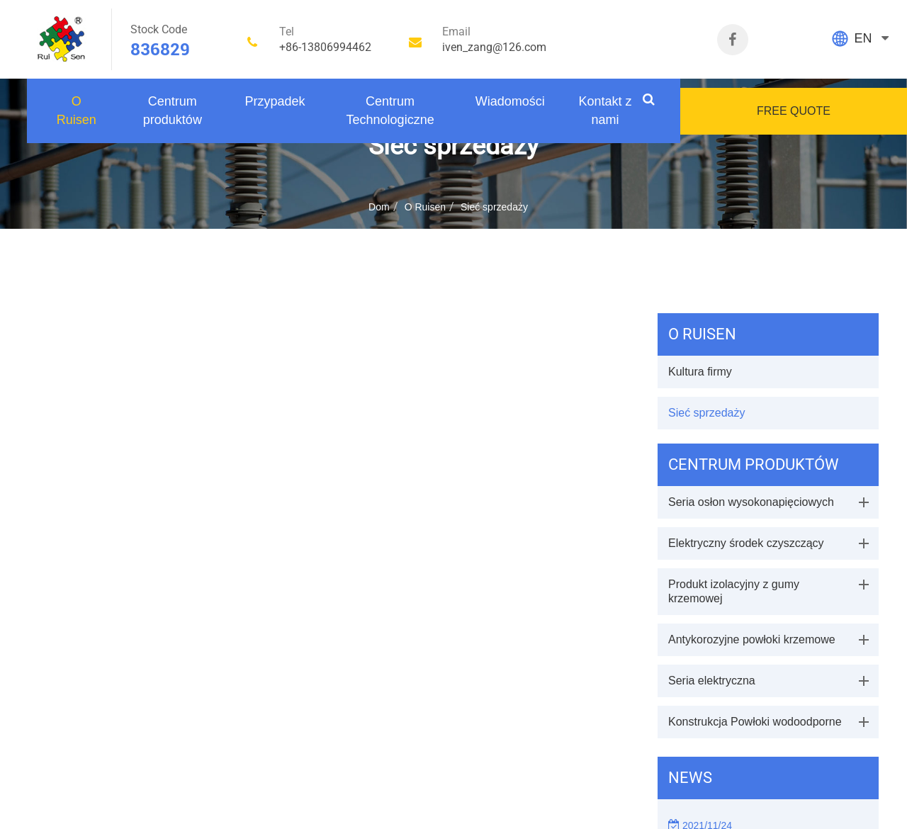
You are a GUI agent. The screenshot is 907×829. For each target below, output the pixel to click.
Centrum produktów (172, 110)
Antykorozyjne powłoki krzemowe (751, 639)
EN (863, 38)
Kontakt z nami (604, 110)
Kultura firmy (700, 372)
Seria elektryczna (711, 681)
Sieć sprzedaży (494, 207)
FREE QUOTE (793, 111)
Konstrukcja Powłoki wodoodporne (755, 722)
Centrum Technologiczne (390, 110)
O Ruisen (76, 110)
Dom (379, 207)
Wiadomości (510, 101)
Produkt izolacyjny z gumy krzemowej (733, 591)
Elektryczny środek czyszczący (746, 543)
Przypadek (274, 101)
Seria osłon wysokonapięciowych (751, 502)
